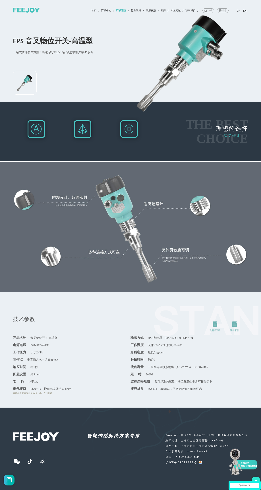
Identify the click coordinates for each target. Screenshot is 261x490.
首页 (93, 10)
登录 (223, 10)
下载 (208, 10)
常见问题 (176, 10)
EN (244, 10)
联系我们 (190, 10)
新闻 (163, 10)
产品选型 (121, 10)
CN (238, 10)
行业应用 (136, 10)
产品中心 (106, 10)
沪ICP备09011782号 (181, 462)
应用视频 (151, 10)
